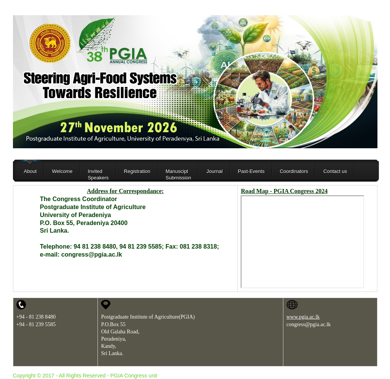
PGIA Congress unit (133, 376)
